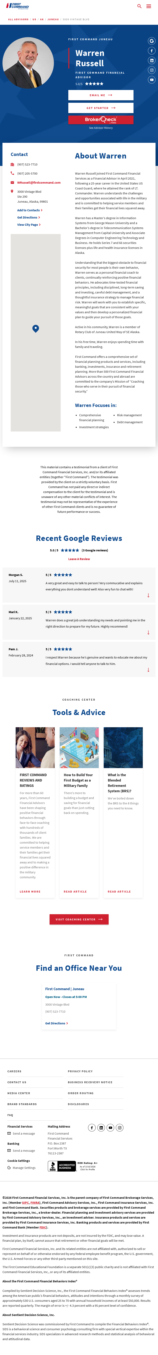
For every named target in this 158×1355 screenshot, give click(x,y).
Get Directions (27, 217)
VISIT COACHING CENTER (76, 919)
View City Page (27, 224)
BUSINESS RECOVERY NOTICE (90, 1082)
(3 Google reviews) (95, 550)
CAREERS (14, 1071)
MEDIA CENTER (18, 1093)
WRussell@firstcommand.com (39, 182)
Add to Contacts (28, 210)
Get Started (98, 108)
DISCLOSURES (78, 1104)
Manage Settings (24, 1168)
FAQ (10, 1115)
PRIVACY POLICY (80, 1071)
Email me (97, 95)
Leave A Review (79, 559)
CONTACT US (16, 1082)
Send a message (24, 1133)
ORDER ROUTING (81, 1093)
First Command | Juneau (64, 988)
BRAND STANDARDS (22, 1104)
